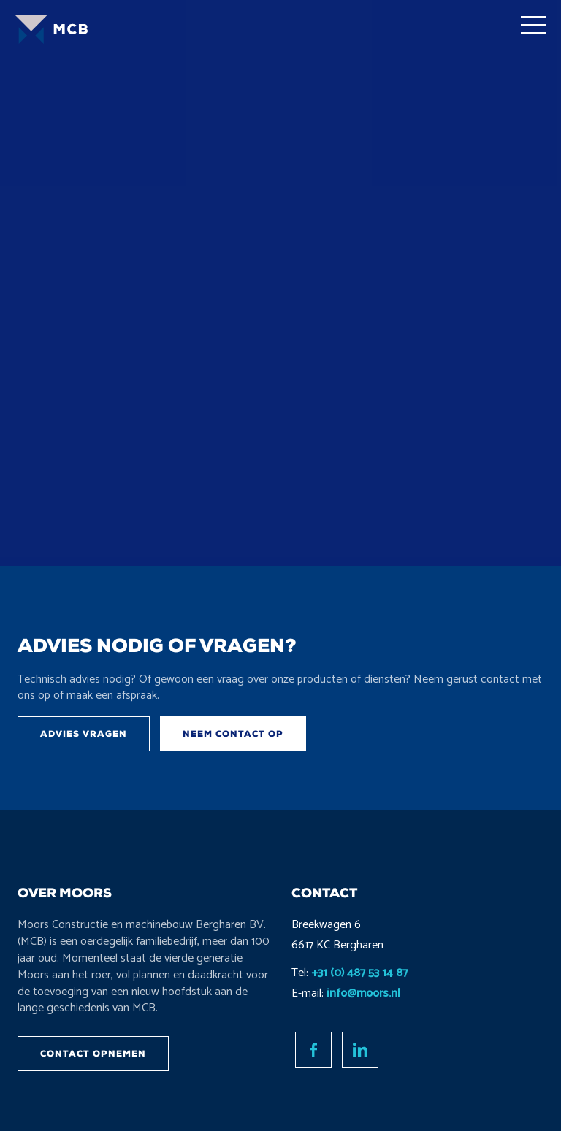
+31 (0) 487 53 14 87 (359, 973)
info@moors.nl (363, 993)
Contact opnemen (93, 1053)
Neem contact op (233, 734)
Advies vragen (83, 734)
